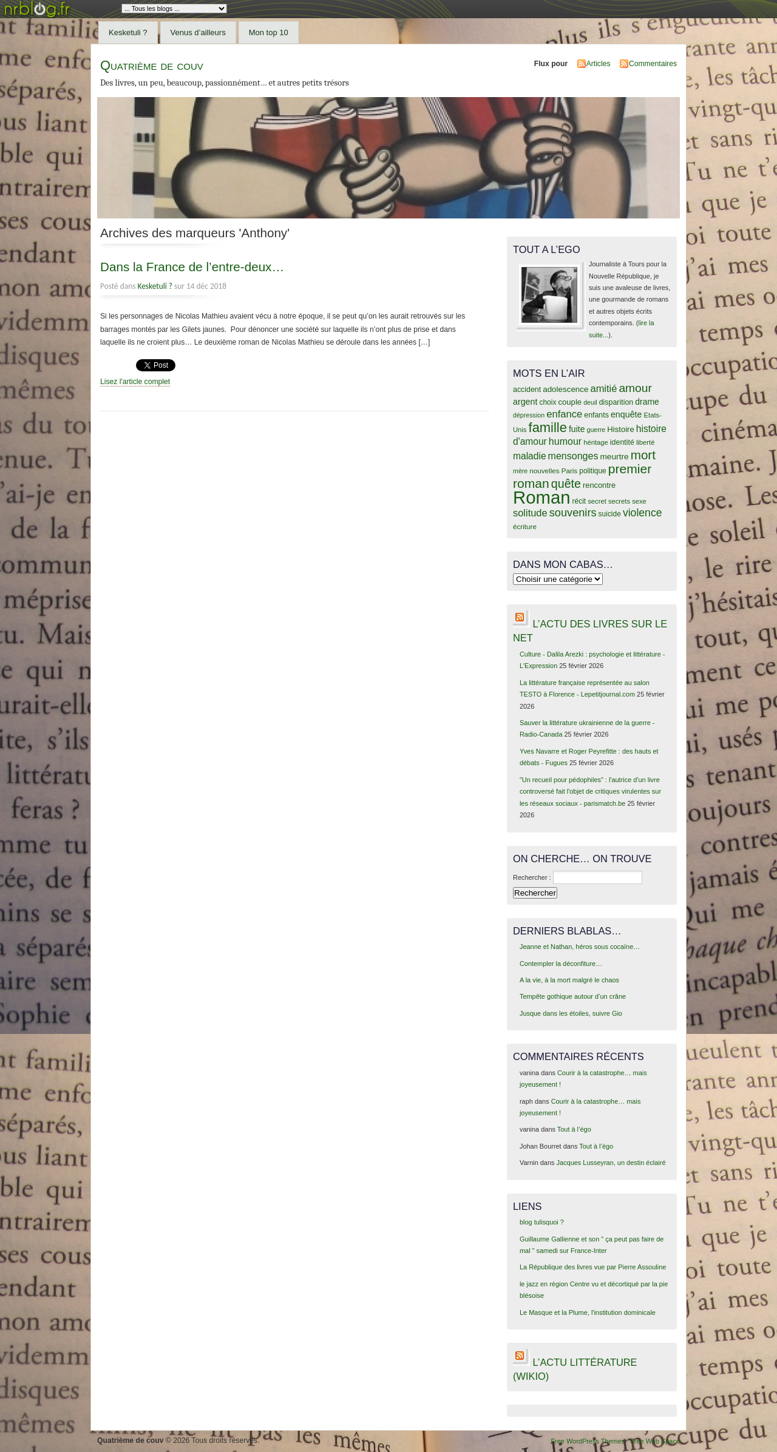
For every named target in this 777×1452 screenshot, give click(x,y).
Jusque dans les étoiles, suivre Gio (571, 1013)
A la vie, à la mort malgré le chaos (569, 980)
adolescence (565, 389)
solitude (530, 512)
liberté (645, 442)
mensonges (573, 455)
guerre (595, 429)
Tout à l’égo (574, 1129)
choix (548, 402)
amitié (604, 388)
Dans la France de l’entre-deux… (192, 267)
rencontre (599, 485)
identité (622, 442)
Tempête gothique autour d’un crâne (573, 996)
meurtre (614, 456)
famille (548, 427)
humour (565, 441)
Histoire (620, 429)
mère (520, 470)
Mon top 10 (268, 32)
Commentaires (653, 63)
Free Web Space (655, 1441)
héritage (595, 442)
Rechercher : (532, 877)
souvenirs (573, 513)
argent (525, 402)
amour (635, 388)
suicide (610, 514)
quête (566, 483)
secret (597, 501)
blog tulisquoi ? (542, 1222)
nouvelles (544, 470)
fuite (577, 429)
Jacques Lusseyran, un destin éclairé (611, 1162)
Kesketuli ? (128, 32)
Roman (542, 497)
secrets (619, 501)
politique (592, 471)
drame (647, 402)
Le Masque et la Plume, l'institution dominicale (588, 1312)
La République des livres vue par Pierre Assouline (593, 1267)
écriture (525, 526)
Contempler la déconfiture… (561, 963)
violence (642, 513)
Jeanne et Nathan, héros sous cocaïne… (580, 946)
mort (643, 455)
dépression (529, 415)
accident (527, 389)
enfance (564, 414)
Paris (570, 470)
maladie (529, 456)
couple (570, 402)
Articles (598, 63)
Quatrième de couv (151, 65)
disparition (616, 402)
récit (579, 501)
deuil (590, 402)
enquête (626, 414)
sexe (639, 501)
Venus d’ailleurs (198, 32)
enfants (596, 415)
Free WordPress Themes (588, 1441)
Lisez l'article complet (135, 381)
